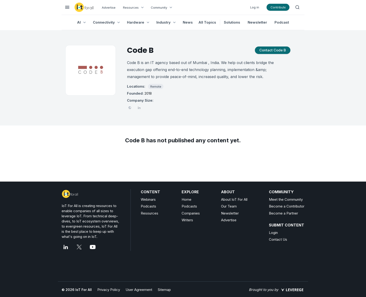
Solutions (232, 22)
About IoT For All (234, 199)
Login (273, 232)
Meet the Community (286, 199)
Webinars (148, 199)
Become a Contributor (286, 206)
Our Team (229, 206)
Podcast (281, 22)
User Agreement (139, 289)
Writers (187, 220)
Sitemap (164, 289)
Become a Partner (283, 213)
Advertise (109, 7)
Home (186, 199)
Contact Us (278, 239)
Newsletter (257, 22)
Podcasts (148, 206)
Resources (149, 213)
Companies (191, 213)
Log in (254, 7)
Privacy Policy (108, 289)
